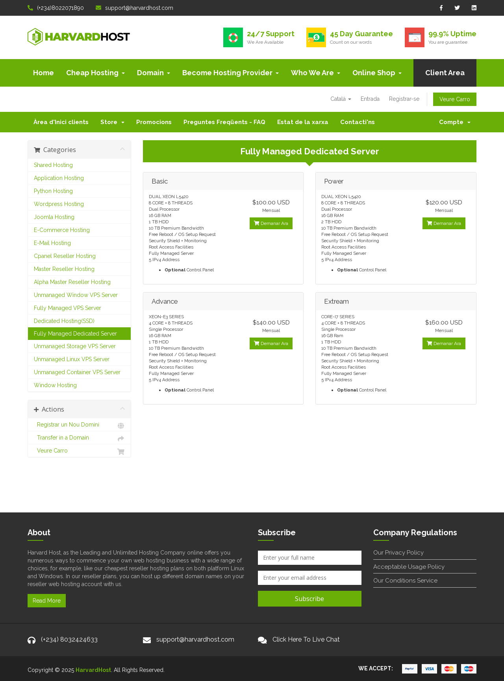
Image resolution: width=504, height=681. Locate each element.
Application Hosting (59, 178)
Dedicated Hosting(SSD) (64, 321)
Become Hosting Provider (230, 73)
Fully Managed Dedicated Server (75, 333)
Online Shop (377, 73)
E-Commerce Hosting (62, 230)
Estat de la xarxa (302, 122)
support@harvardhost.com (134, 8)
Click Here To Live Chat (306, 639)
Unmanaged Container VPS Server (77, 372)
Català (340, 99)
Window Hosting (55, 385)
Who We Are (315, 73)
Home (43, 73)
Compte (455, 122)
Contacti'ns (357, 122)
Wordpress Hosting (59, 204)
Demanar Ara (271, 223)
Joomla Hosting (54, 217)
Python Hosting (53, 191)
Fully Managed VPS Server (67, 308)
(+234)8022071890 (56, 8)
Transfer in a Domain (79, 438)
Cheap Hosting (95, 73)
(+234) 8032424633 (69, 639)
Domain (153, 73)
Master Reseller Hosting (64, 269)
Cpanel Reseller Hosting (65, 256)
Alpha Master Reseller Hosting (72, 282)
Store (112, 122)
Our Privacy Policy (398, 552)
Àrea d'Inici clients (61, 122)
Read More (47, 600)
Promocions (154, 122)
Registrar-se (404, 99)
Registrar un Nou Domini (79, 425)
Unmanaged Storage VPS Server (75, 346)
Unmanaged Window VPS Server (76, 295)
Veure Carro (454, 99)
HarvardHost (93, 670)
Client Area (445, 73)
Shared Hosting (53, 165)
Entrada (370, 99)
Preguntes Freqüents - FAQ (224, 122)
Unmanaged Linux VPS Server (71, 359)
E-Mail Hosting (52, 243)
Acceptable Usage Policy (409, 566)
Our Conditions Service (405, 580)
